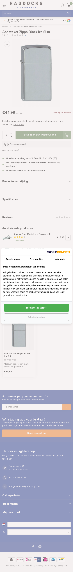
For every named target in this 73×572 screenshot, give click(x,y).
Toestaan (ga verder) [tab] (36, 308)
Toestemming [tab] (13, 259)
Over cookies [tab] (36, 259)
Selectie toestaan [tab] (36, 317)
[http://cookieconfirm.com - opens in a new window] (58, 252)
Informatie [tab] (60, 259)
